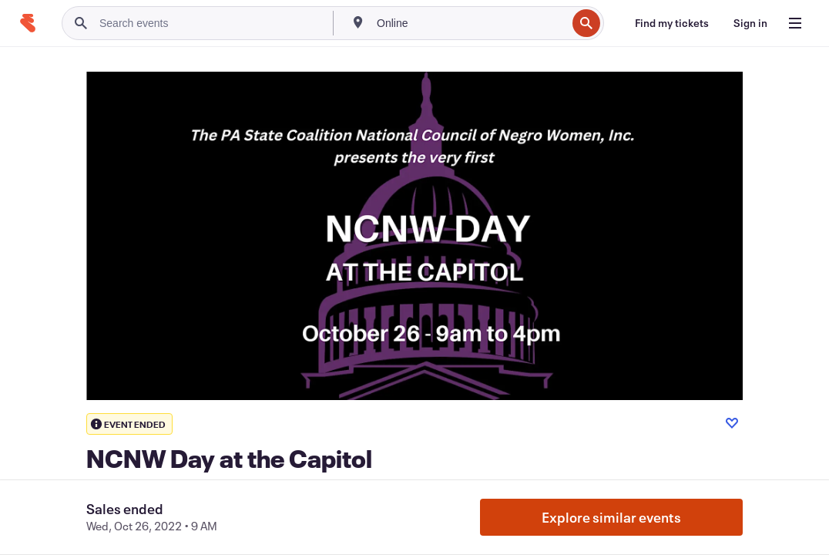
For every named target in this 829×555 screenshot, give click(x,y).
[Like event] (732, 423)
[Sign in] (750, 23)
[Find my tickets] (672, 23)
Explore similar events (611, 517)
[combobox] (470, 23)
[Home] (27, 23)
